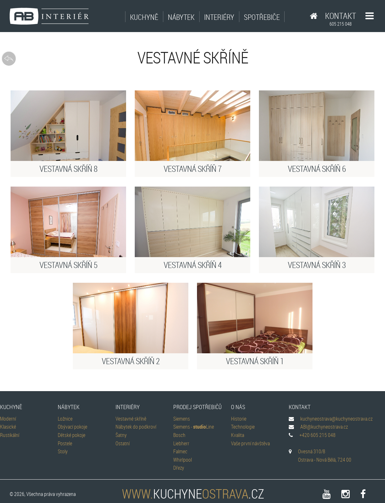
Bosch (179, 435)
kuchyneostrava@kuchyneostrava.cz (336, 418)
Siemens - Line (193, 426)
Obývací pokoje (72, 426)
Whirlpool (182, 459)
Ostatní (123, 443)
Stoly (63, 451)
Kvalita (237, 435)
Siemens (181, 418)
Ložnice (65, 418)
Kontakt (340, 18)
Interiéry (219, 17)
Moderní (8, 418)
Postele (65, 443)
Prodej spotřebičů (197, 407)
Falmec (180, 451)
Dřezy (178, 467)
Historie (238, 418)
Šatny (121, 435)
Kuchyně (144, 17)
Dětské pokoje (71, 435)
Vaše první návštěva (250, 443)
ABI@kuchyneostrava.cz (324, 426)
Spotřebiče (262, 17)
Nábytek (181, 17)
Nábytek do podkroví (136, 426)
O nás (238, 407)
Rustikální (9, 435)
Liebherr (181, 443)
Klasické (8, 426)
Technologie (243, 426)
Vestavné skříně (131, 418)
